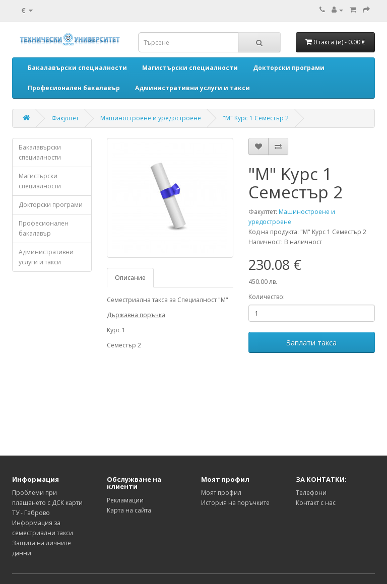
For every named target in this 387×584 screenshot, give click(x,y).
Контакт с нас (316, 502)
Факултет (65, 118)
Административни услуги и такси (46, 257)
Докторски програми (51, 204)
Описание (130, 277)
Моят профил (221, 492)
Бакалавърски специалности (40, 152)
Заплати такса (311, 342)
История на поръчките (235, 502)
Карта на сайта (129, 510)
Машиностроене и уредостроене (150, 118)
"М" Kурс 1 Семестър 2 (256, 118)
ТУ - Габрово (31, 512)
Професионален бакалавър (44, 228)
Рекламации (125, 500)
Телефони (311, 492)
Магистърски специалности (40, 181)
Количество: (266, 297)
